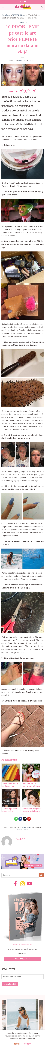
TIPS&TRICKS (18, 15)
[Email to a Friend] (30, 91)
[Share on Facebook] (25, 91)
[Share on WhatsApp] (21, 91)
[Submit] (41, 875)
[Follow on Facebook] (20, 2)
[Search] (42, 7)
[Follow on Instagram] (22, 2)
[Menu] (3, 7)
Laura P (33, 60)
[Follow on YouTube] (25, 2)
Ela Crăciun (5, 15)
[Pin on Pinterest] (34, 91)
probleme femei (22, 830)
